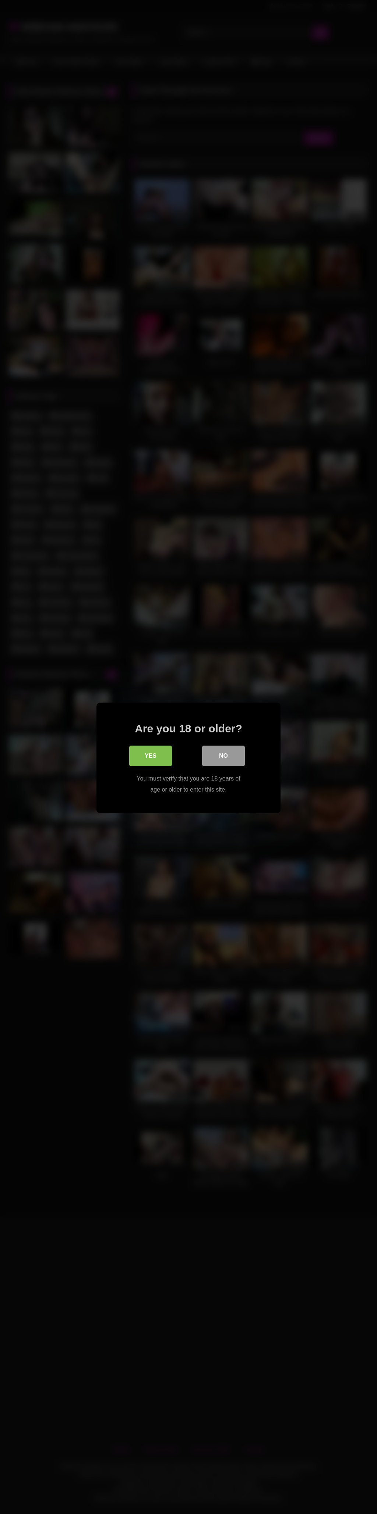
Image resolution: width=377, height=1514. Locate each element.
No (223, 755)
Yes (150, 755)
